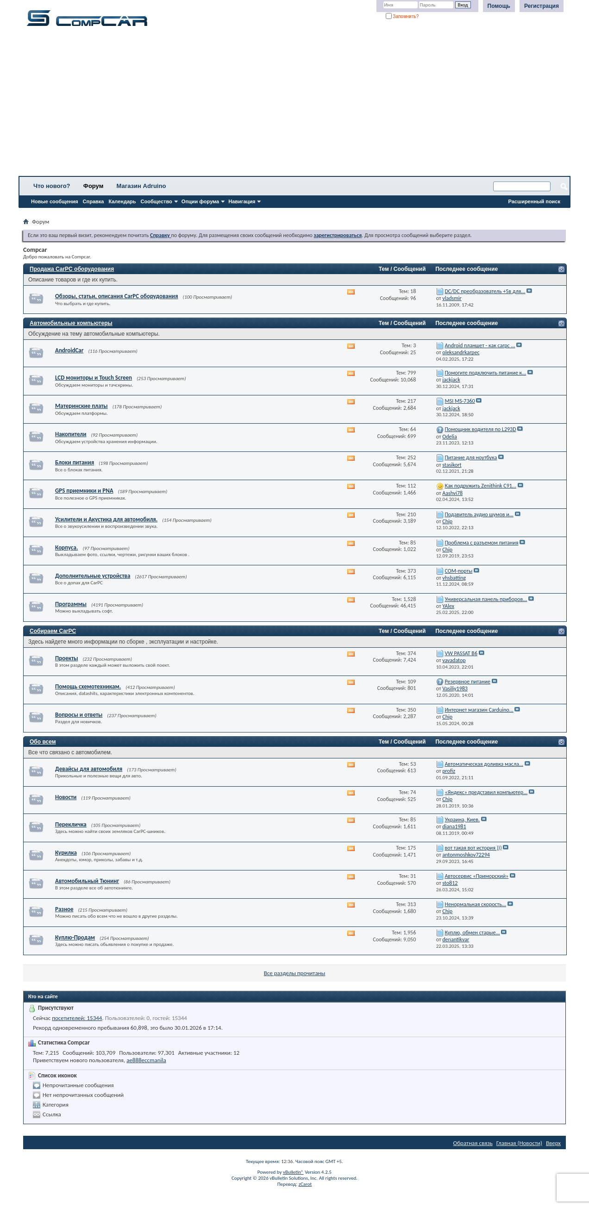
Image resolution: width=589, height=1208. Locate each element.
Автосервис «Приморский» (476, 876)
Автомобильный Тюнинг (87, 880)
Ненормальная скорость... (475, 904)
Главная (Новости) (519, 1142)
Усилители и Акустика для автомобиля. (106, 519)
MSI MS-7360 (460, 401)
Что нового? (51, 185)
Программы (71, 604)
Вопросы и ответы (78, 714)
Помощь (499, 6)
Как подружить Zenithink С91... (480, 485)
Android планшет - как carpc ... (480, 345)
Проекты (66, 658)
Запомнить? (402, 16)
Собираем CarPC (53, 631)
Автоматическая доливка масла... (484, 764)
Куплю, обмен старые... (472, 932)
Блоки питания (74, 462)
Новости (65, 797)
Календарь (122, 201)
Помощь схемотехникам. (88, 686)
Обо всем (43, 742)
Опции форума (200, 201)
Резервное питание (467, 681)
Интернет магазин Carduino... (479, 710)
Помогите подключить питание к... (485, 372)
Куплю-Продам (75, 937)
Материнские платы (81, 405)
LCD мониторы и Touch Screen (93, 377)
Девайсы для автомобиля (88, 768)
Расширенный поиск (534, 201)
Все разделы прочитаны (294, 973)
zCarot (305, 1184)
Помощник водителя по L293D (480, 429)
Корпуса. (66, 547)
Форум (93, 185)
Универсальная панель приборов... (486, 599)
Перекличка (71, 824)
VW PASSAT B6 (461, 653)
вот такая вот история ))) (473, 848)
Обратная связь (473, 1142)
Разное (64, 909)
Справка (93, 201)
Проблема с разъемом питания (481, 542)
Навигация (241, 201)
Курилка (66, 852)
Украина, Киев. (462, 819)
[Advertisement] (289, 104)
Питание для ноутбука (471, 457)
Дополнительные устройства (92, 575)
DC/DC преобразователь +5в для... (485, 291)
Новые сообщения (54, 201)
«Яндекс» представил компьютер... (486, 792)
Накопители (70, 434)
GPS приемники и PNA (84, 490)
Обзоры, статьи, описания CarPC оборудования (116, 296)
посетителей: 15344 (77, 1017)
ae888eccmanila (146, 1060)
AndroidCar (69, 350)
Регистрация (541, 6)
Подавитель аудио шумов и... (479, 514)
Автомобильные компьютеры (71, 323)
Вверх (553, 1142)
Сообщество (156, 201)
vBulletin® (293, 1172)
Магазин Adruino (141, 185)
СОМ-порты (458, 571)
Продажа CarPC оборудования (72, 269)
